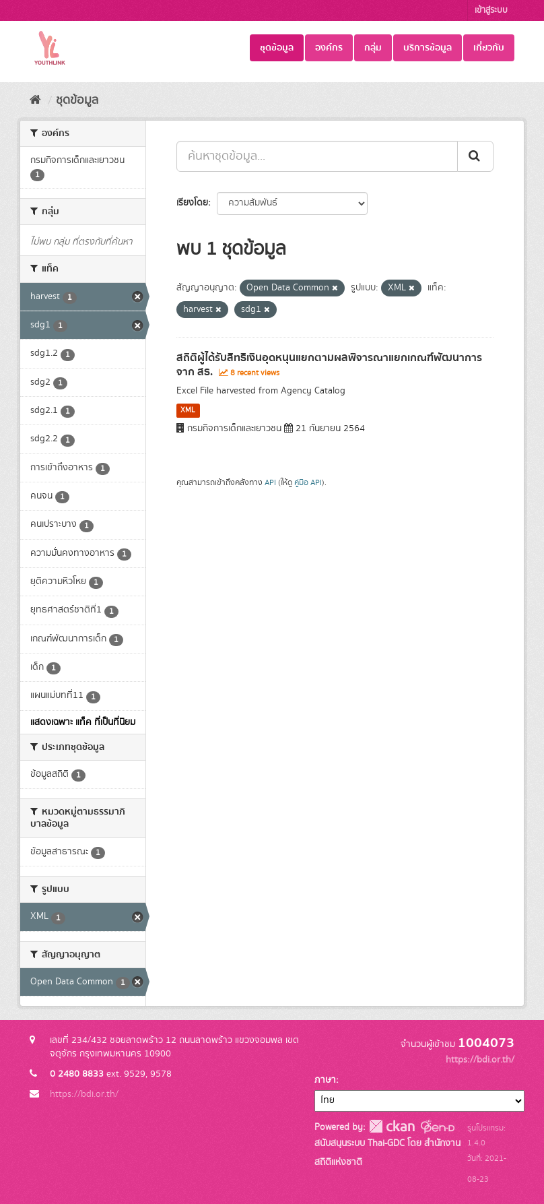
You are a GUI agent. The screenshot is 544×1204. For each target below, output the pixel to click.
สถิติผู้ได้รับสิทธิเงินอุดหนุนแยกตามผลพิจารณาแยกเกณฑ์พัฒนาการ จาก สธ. (329, 365)
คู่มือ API (308, 482)
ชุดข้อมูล (277, 47)
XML (187, 410)
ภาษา (325, 1080)
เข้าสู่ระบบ (491, 10)
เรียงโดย (192, 203)
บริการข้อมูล (427, 47)
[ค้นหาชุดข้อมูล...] (317, 156)
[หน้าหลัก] (35, 100)
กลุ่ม (373, 47)
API (270, 482)
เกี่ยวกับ (488, 47)
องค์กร (329, 47)
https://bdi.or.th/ (84, 1094)
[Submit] (475, 156)
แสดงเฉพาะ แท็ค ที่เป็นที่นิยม (82, 722)
